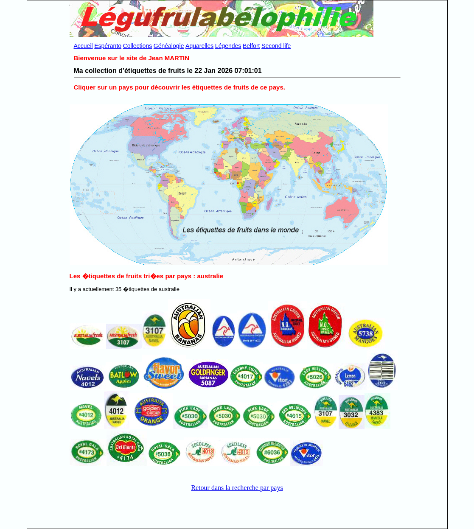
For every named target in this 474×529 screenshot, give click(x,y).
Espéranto (107, 45)
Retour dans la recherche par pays (237, 487)
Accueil (83, 45)
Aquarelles (199, 45)
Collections (137, 45)
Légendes (228, 45)
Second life (276, 45)
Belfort (251, 45)
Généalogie (169, 45)
